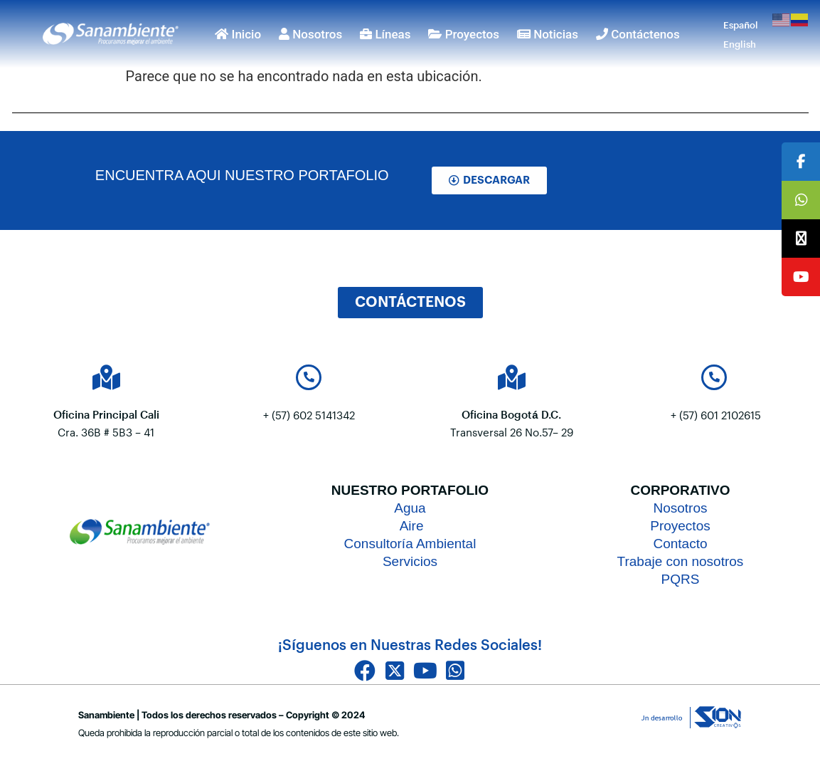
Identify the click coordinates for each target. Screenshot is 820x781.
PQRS (680, 579)
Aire (409, 525)
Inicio (238, 34)
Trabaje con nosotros (680, 561)
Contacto (680, 543)
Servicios (410, 561)
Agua (409, 507)
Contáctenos (638, 34)
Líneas (385, 34)
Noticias (547, 34)
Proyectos (463, 34)
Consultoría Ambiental (410, 543)
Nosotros (310, 34)
